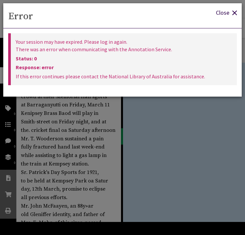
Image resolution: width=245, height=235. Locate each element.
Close (226, 12)
